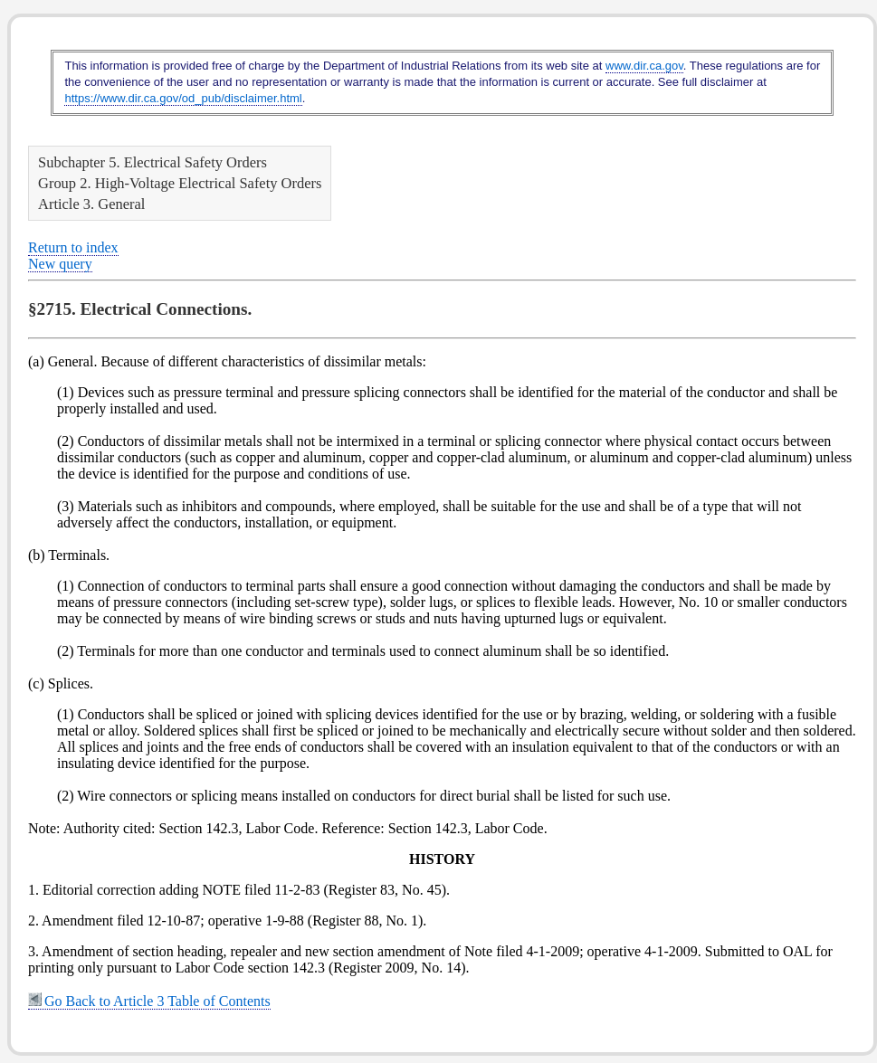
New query (60, 263)
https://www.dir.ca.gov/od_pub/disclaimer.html (182, 98)
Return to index (73, 247)
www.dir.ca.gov (644, 65)
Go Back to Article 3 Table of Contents (149, 1001)
